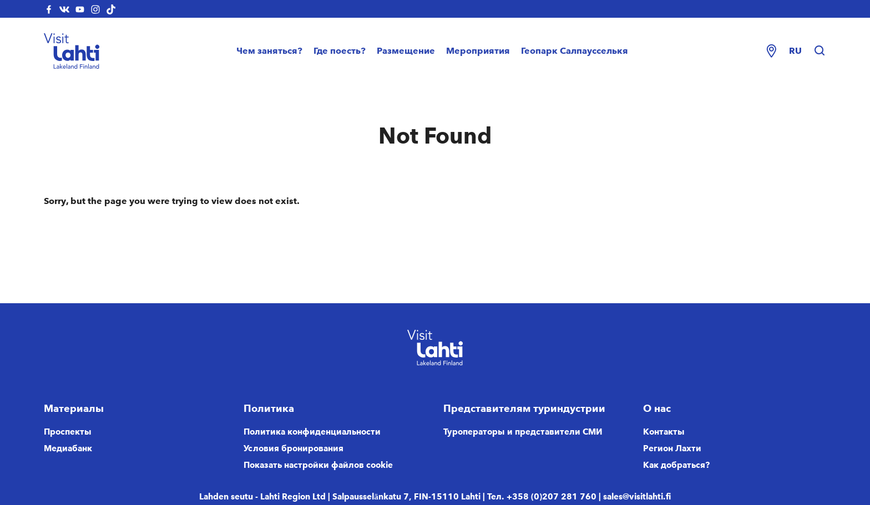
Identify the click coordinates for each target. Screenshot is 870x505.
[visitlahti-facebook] (49, 9)
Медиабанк (68, 448)
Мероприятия (478, 50)
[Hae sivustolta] (819, 51)
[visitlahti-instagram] (95, 9)
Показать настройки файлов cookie (318, 465)
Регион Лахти (672, 448)
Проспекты (68, 432)
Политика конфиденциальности (312, 432)
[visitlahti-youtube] (80, 9)
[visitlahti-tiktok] (111, 9)
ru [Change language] (795, 50)
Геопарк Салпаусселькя (574, 50)
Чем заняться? (269, 50)
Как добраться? (676, 465)
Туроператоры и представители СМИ (523, 432)
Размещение (406, 50)
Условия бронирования (293, 448)
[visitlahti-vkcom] (64, 9)
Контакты (664, 432)
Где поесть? (339, 50)
